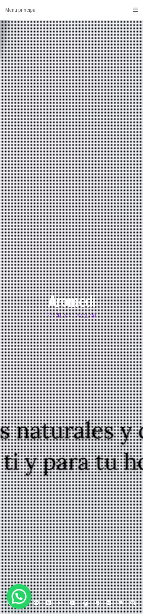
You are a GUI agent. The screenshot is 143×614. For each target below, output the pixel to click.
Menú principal (71, 10)
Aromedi (71, 301)
